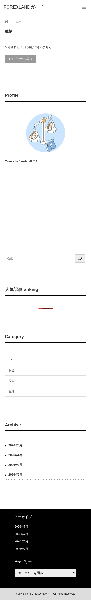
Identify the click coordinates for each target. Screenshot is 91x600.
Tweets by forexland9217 (21, 161)
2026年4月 (15, 455)
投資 (12, 381)
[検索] (80, 258)
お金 (12, 370)
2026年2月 (15, 474)
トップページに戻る (20, 58)
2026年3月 (15, 465)
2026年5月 (15, 445)
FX (10, 360)
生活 (12, 391)
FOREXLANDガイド (41, 593)
